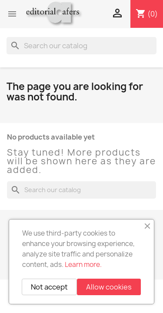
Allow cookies (109, 287)
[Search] (81, 45)
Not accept (49, 287)
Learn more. (83, 264)
